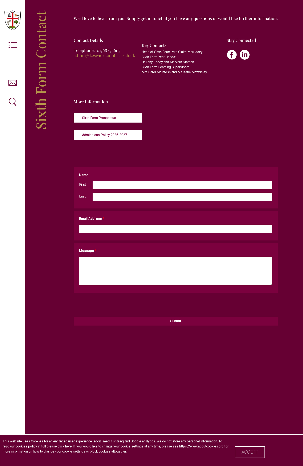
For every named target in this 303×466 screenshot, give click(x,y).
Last (82, 196)
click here (65, 446)
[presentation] (176, 303)
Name (84, 175)
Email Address (91, 219)
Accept (250, 452)
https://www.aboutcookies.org (201, 446)
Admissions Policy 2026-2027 (104, 135)
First (82, 185)
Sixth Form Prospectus (99, 118)
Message (87, 251)
